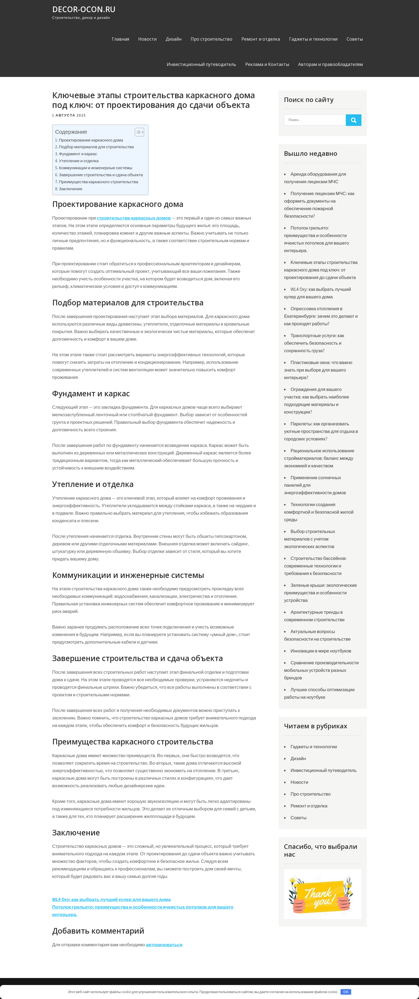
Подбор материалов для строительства (96, 146)
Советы (355, 39)
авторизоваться (164, 945)
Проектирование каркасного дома (91, 140)
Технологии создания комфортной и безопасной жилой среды (318, 512)
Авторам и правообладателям (330, 64)
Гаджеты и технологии (313, 39)
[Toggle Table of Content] (137, 132)
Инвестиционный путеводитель (201, 64)
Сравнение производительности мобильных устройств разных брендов (321, 670)
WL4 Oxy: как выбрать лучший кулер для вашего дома (111, 899)
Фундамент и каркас (78, 153)
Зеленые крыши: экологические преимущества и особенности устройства (320, 592)
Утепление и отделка (78, 160)
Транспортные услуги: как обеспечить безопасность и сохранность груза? (314, 343)
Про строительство (211, 39)
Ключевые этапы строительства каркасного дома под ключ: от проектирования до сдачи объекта (320, 269)
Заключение (70, 188)
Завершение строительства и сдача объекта (101, 174)
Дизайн (174, 39)
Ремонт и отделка (261, 39)
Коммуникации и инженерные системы (95, 167)
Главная (120, 39)
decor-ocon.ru (83, 9)
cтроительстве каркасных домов (134, 218)
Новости (147, 39)
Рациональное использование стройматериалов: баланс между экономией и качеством (319, 458)
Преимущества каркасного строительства (98, 181)
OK (346, 992)
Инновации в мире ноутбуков (320, 651)
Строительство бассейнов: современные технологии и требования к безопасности (315, 565)
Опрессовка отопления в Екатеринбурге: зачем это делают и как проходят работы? (321, 316)
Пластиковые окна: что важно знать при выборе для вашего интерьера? (318, 369)
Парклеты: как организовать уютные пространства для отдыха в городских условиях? (321, 431)
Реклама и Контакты (267, 64)
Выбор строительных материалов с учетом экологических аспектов (309, 538)
